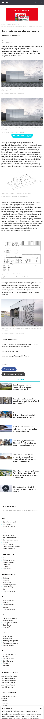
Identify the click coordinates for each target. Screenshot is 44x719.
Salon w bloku (8, 621)
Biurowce (4, 703)
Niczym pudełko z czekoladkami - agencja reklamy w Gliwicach (21, 26)
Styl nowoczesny (9, 609)
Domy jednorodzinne (8, 696)
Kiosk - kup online (22, 15)
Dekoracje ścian (8, 558)
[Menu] (41, 2)
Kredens (6, 657)
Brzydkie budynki (7, 687)
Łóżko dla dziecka (9, 654)
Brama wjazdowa (9, 549)
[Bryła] (6, 2)
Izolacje (5, 542)
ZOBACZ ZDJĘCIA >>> (9, 339)
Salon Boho (7, 625)
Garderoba (6, 564)
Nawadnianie (7, 524)
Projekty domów (8, 535)
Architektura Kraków (8, 678)
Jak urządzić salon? (10, 618)
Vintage (5, 603)
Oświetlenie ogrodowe (10, 522)
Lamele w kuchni (8, 645)
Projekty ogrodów (9, 526)
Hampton (6, 580)
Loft (4, 589)
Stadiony (4, 701)
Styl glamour (7, 582)
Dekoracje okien (8, 562)
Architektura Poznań (8, 683)
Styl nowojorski (8, 605)
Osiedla (4, 698)
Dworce (4, 705)
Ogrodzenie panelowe (10, 540)
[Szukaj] (36, 2)
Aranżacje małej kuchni (10, 641)
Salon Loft (6, 627)
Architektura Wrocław (8, 680)
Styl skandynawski (9, 585)
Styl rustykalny (8, 587)
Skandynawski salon (10, 623)
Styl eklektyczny (8, 600)
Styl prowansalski (9, 591)
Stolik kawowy (8, 661)
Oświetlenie (7, 569)
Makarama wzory (9, 560)
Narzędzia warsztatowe (11, 538)
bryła (3, 24)
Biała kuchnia (7, 636)
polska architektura (13, 24)
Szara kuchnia (7, 639)
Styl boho (6, 578)
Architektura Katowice (8, 685)
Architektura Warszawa (9, 676)
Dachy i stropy (8, 544)
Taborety (6, 665)
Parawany (6, 663)
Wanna (5, 567)
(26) (22, 136)
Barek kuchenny (8, 659)
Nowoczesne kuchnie (10, 643)
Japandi (5, 607)
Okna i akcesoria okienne (11, 546)
